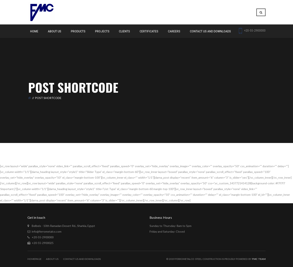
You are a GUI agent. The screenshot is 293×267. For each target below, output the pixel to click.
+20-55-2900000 (42, 237)
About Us (52, 258)
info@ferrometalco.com (46, 231)
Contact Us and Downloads (82, 258)
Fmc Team (259, 258)
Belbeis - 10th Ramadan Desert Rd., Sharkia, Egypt (63, 225)
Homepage (34, 258)
